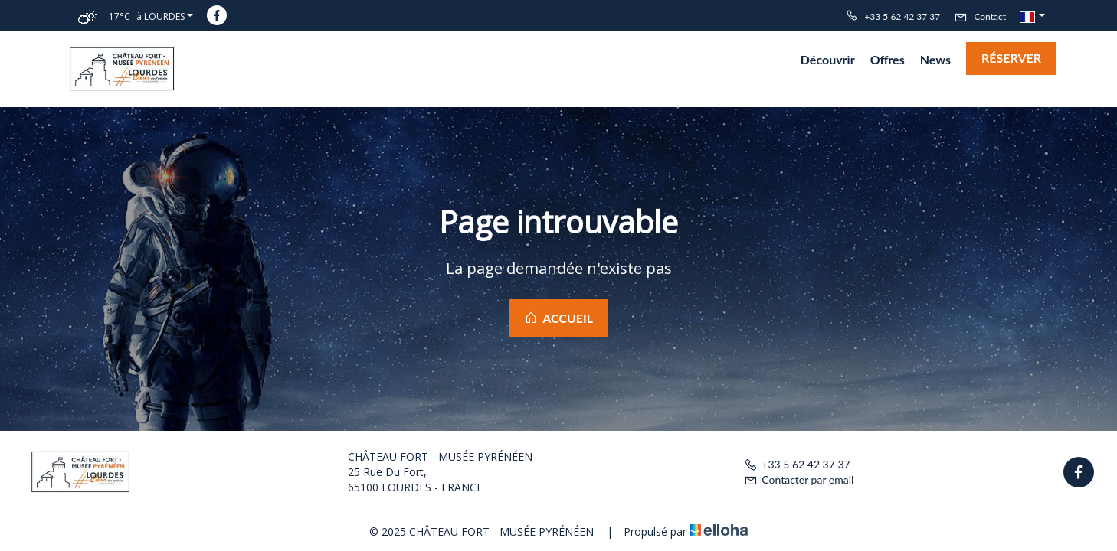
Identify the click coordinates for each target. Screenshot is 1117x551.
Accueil (558, 318)
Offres (887, 59)
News (935, 59)
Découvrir (828, 59)
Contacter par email (798, 479)
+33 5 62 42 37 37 (797, 464)
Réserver (1011, 58)
